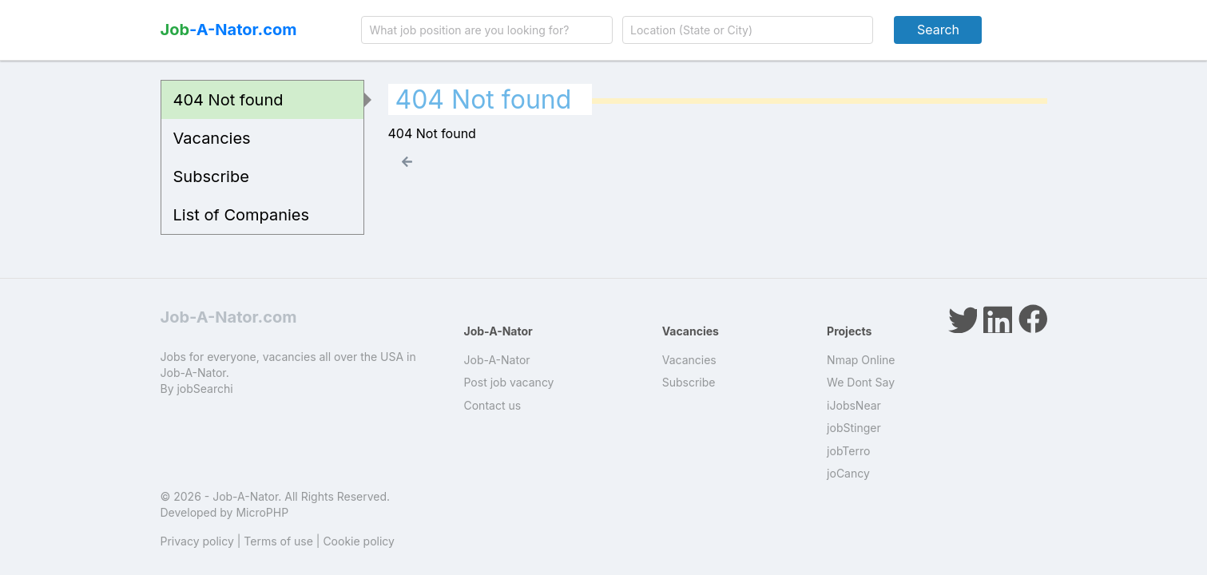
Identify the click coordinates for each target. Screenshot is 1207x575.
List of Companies (241, 214)
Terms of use (278, 541)
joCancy (848, 473)
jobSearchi (204, 388)
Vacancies (212, 138)
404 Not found (228, 99)
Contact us (493, 405)
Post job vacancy (509, 382)
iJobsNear (854, 405)
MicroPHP (262, 512)
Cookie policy (359, 541)
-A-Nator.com (229, 29)
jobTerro (848, 451)
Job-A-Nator (497, 360)
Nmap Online (861, 360)
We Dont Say (861, 382)
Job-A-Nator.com (229, 317)
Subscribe (211, 176)
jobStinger (854, 427)
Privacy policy (197, 541)
